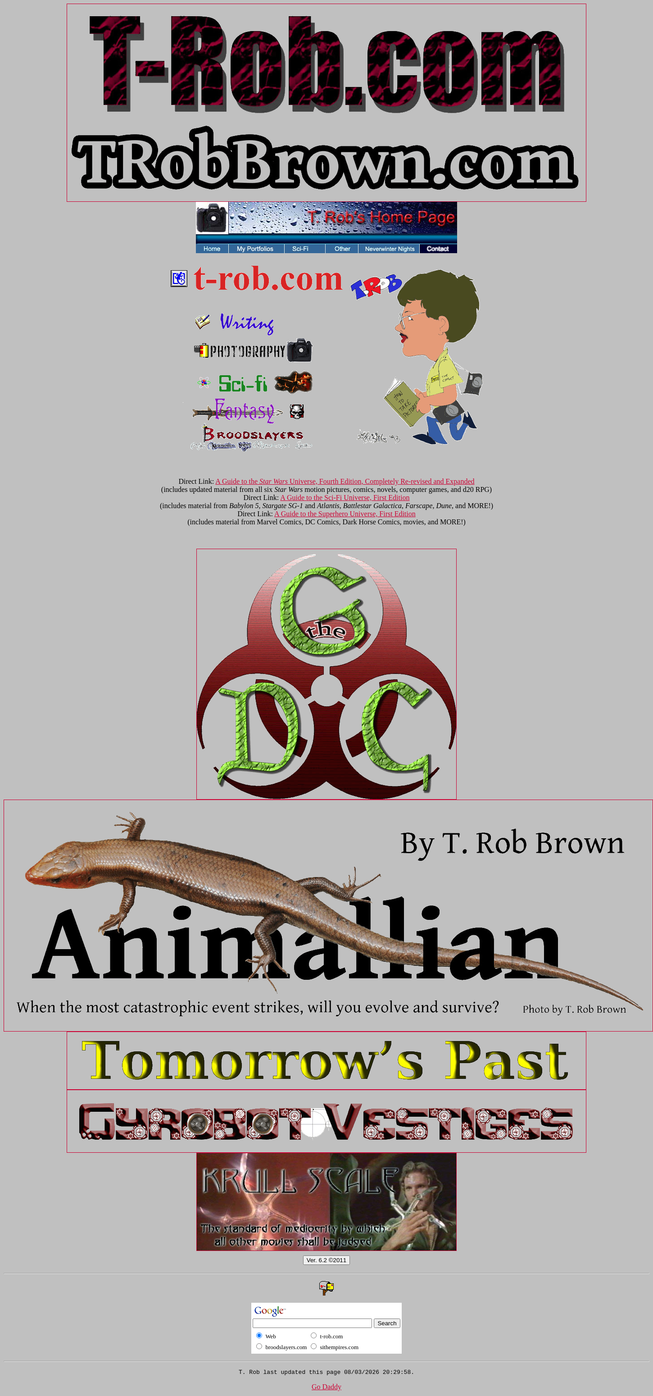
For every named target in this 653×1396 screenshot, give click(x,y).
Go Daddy (326, 1388)
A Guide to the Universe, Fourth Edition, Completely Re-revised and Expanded (344, 481)
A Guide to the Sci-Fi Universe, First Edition (344, 497)
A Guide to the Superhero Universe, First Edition (345, 514)
